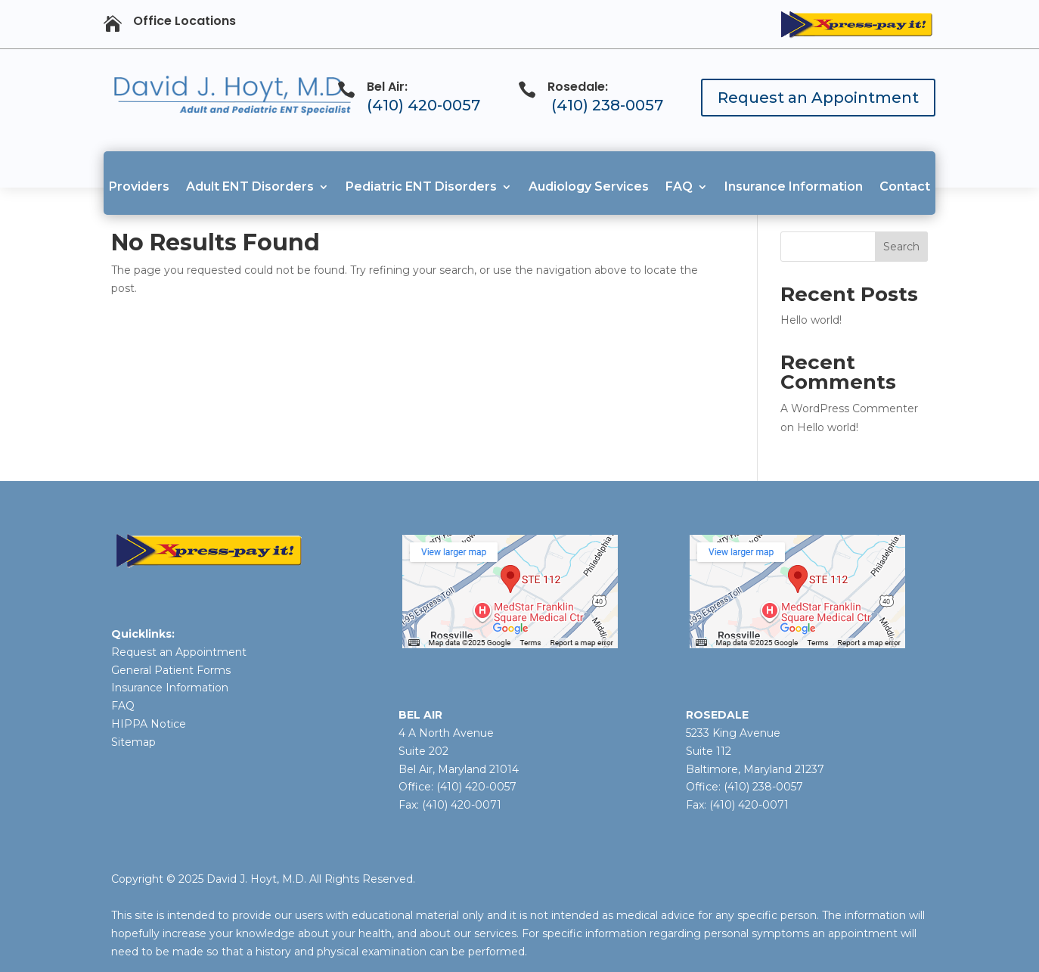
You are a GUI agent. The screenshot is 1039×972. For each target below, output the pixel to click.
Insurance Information (793, 186)
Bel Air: (387, 86)
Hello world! (811, 320)
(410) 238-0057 (607, 105)
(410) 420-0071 (461, 805)
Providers (139, 186)
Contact (904, 186)
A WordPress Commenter (849, 408)
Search (901, 246)
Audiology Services (589, 186)
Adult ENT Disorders (250, 186)
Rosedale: (577, 86)
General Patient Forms (171, 670)
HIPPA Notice (148, 724)
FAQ (679, 186)
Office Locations (184, 21)
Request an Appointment (818, 98)
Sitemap (133, 742)
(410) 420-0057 (423, 105)
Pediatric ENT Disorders (421, 186)
